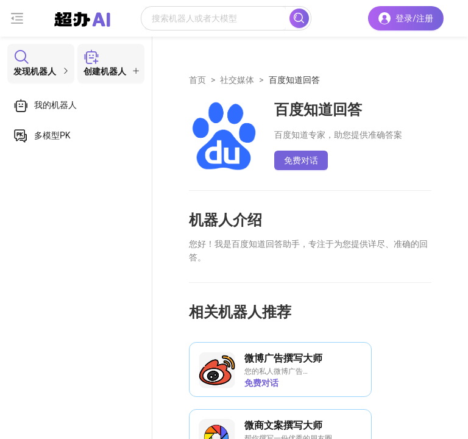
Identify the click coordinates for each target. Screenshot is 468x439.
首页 (197, 80)
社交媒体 (237, 80)
